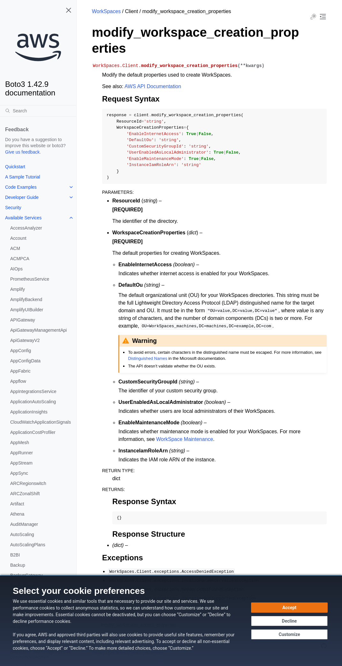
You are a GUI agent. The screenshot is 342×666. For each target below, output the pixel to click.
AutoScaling (22, 534)
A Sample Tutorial (22, 176)
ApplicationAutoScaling (33, 401)
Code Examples (21, 187)
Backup (17, 565)
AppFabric (20, 371)
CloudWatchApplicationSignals (40, 422)
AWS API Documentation (152, 86)
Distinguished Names (147, 358)
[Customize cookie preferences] (289, 634)
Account (18, 238)
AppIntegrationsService (33, 391)
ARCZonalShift (25, 493)
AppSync (19, 473)
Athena (17, 514)
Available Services (23, 217)
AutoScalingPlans (27, 544)
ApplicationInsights (29, 411)
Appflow (18, 381)
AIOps (16, 268)
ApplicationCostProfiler (33, 432)
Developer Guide (22, 197)
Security (13, 207)
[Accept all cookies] (289, 607)
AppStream (21, 462)
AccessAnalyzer (26, 228)
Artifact (17, 503)
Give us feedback (22, 152)
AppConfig (20, 350)
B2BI (15, 554)
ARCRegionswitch (28, 483)
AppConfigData (25, 360)
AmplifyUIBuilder (26, 309)
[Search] (38, 111)
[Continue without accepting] (289, 621)
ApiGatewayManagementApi (38, 330)
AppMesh (19, 442)
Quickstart (15, 166)
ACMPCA (19, 258)
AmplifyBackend (26, 299)
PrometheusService (29, 279)
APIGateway (22, 319)
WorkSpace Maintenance (184, 439)
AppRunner (21, 452)
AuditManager (24, 524)
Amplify (17, 289)
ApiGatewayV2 (25, 340)
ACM (15, 248)
